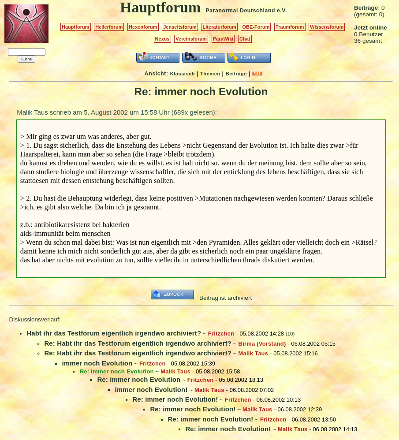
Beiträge (236, 73)
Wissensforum (326, 27)
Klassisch (182, 73)
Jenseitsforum (180, 27)
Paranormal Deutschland (241, 10)
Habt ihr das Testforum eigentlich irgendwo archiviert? (113, 333)
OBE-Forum (255, 27)
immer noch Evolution (97, 363)
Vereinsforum (191, 38)
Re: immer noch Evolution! (175, 399)
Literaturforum (219, 27)
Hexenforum (143, 27)
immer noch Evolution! (151, 389)
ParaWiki (223, 38)
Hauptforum (75, 27)
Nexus (162, 38)
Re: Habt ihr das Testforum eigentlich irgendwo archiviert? (137, 343)
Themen (210, 73)
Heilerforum (109, 27)
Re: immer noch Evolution (138, 379)
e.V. (282, 10)
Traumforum (290, 27)
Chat (244, 38)
